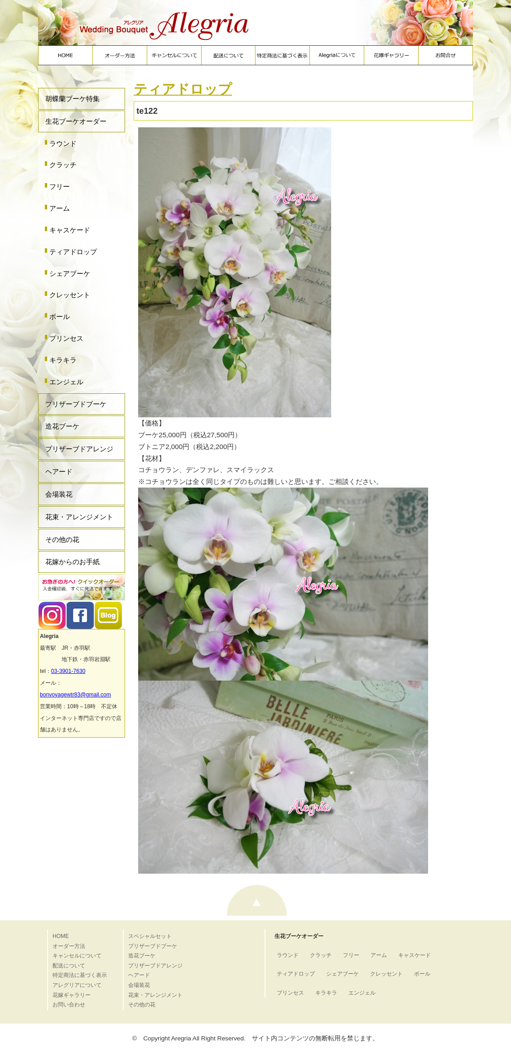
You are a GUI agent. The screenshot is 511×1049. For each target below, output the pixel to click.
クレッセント (69, 295)
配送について (69, 965)
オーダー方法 (69, 946)
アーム (59, 208)
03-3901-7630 (68, 671)
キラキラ (63, 360)
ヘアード (58, 471)
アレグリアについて (77, 985)
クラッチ (63, 165)
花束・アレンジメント (79, 517)
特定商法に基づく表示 (80, 975)
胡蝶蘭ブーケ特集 (72, 98)
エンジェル (66, 382)
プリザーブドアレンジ (79, 449)
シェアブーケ (69, 273)
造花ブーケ (62, 426)
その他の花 (62, 539)
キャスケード (69, 230)
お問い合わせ (69, 1004)
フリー (59, 186)
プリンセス (66, 338)
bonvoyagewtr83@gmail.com (75, 694)
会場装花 (58, 494)
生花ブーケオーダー (75, 121)
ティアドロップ (73, 252)
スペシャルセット (150, 936)
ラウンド (63, 143)
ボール (59, 316)
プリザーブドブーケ (75, 404)
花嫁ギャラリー (72, 995)
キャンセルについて (77, 955)
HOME (61, 936)
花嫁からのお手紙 (72, 562)
